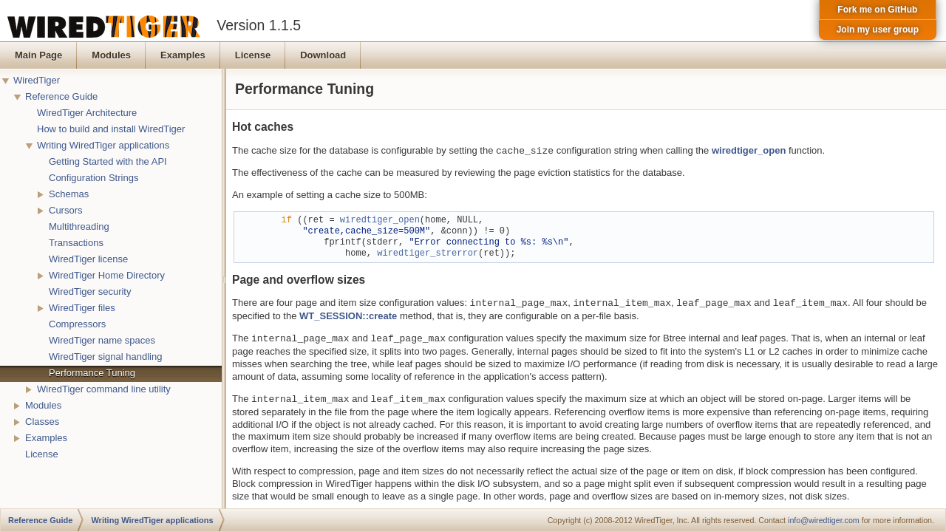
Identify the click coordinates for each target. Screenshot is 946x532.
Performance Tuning (92, 372)
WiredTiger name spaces (102, 340)
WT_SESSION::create (348, 315)
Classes (42, 421)
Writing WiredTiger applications (103, 145)
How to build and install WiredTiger (111, 128)
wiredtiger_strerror (427, 254)
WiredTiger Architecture (87, 112)
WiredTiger (36, 80)
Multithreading (79, 226)
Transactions (76, 242)
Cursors (66, 210)
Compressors (77, 324)
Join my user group (878, 29)
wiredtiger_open (749, 151)
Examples (46, 437)
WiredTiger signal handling (105, 356)
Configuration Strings (93, 177)
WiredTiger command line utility (104, 389)
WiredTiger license (88, 259)
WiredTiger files (82, 307)
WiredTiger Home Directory (107, 275)
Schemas (69, 194)
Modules (43, 405)
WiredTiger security (90, 291)
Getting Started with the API (108, 161)
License (41, 454)
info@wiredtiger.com (824, 520)
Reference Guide (61, 96)
